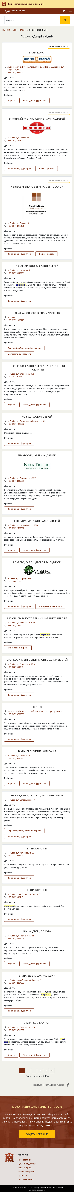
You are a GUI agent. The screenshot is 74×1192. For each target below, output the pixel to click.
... (24, 90)
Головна (6, 30)
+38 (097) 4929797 (16, 72)
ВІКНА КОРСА (37, 52)
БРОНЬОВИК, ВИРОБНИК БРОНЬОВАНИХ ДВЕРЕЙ (37, 659)
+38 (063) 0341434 (16, 897)
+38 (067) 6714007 (16, 1030)
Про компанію (24, 1159)
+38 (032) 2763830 (16, 855)
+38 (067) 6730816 (16, 758)
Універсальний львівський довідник (26, 4)
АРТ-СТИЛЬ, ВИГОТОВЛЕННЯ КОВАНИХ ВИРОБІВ (37, 618)
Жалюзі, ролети (46, 168)
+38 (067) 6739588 (16, 714)
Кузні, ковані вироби (18, 647)
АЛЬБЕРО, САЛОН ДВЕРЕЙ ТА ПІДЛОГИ (37, 562)
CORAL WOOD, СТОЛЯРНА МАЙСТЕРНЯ (37, 313)
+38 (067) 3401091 (16, 140)
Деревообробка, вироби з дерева (24, 348)
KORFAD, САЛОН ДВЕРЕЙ (37, 416)
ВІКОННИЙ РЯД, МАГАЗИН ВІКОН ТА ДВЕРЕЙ (37, 118)
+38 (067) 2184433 (16, 376)
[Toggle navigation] (70, 11)
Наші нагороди (25, 1167)
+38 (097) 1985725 (16, 320)
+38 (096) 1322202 (16, 424)
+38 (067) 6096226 (16, 938)
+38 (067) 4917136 (16, 226)
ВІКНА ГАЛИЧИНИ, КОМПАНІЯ (37, 751)
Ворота (11, 100)
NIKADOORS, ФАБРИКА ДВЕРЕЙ (37, 455)
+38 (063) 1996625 (16, 625)
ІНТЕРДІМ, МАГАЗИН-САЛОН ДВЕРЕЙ (37, 521)
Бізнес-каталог (19, 30)
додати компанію (37, 1134)
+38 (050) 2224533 (16, 983)
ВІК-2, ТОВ (37, 707)
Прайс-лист (23, 1175)
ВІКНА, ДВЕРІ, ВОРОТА (37, 931)
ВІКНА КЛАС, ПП (37, 848)
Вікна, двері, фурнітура (34, 100)
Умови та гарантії (26, 1171)
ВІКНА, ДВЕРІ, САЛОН (37, 1022)
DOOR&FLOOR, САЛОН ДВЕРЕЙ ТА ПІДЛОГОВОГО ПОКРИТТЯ (37, 367)
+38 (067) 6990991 (16, 273)
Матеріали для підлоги (19, 354)
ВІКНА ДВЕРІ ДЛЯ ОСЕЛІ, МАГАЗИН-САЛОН (37, 795)
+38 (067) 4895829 (16, 481)
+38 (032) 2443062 (16, 528)
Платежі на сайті (26, 1179)
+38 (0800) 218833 (16, 581)
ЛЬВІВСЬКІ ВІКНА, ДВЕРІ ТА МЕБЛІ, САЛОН (37, 186)
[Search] (32, 20)
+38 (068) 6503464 (16, 667)
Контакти (23, 1154)
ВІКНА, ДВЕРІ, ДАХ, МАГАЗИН (37, 975)
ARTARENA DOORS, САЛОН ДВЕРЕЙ (37, 265)
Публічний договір (27, 1163)
